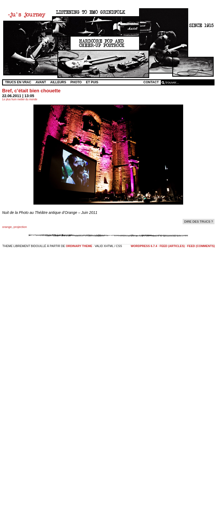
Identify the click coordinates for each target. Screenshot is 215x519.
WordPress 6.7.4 (144, 246)
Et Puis (92, 82)
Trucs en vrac (18, 82)
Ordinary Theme (79, 246)
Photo (75, 82)
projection (20, 226)
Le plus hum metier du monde (19, 99)
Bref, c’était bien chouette (31, 90)
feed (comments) (201, 246)
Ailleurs (58, 82)
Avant (41, 82)
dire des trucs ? (198, 221)
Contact (151, 82)
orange (7, 226)
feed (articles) (172, 246)
